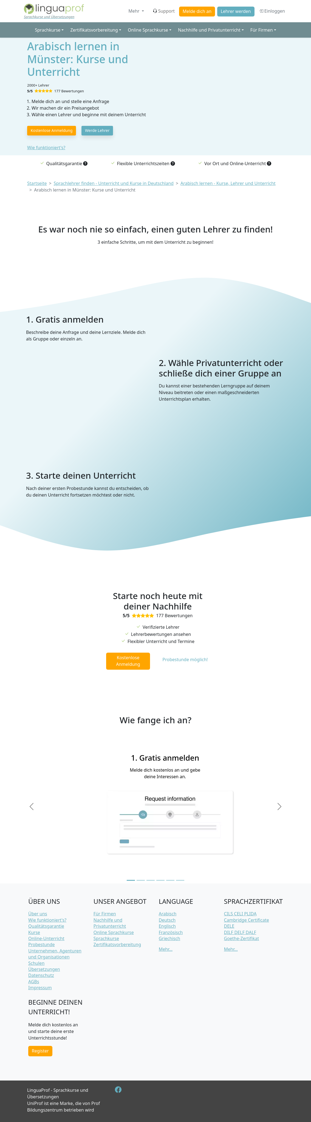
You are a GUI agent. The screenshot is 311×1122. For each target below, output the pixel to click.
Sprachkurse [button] (47, 30)
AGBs (33, 982)
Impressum (40, 988)
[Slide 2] (141, 880)
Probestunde (41, 944)
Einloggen (272, 11)
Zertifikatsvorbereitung (117, 944)
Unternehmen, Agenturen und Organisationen (54, 954)
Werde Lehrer (97, 130)
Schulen (36, 963)
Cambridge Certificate (246, 920)
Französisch (171, 932)
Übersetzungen (44, 969)
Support (164, 11)
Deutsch (167, 920)
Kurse (34, 932)
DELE (229, 926)
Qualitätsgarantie (46, 926)
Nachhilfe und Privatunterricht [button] (209, 30)
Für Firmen (105, 914)
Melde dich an (197, 11)
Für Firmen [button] (261, 30)
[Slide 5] (170, 880)
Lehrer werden (236, 11)
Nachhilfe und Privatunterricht (110, 923)
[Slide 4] (160, 880)
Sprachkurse (106, 938)
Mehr (134, 11)
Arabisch (168, 914)
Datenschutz (41, 975)
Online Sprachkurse (114, 932)
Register (40, 1051)
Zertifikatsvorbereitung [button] (94, 30)
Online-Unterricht (46, 938)
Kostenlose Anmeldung (52, 130)
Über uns (37, 914)
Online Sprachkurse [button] (148, 30)
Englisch (167, 926)
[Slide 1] (131, 880)
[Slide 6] (180, 880)
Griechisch (169, 938)
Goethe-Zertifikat (241, 938)
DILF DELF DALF (240, 932)
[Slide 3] (150, 880)
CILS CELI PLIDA (240, 914)
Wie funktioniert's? (46, 148)
